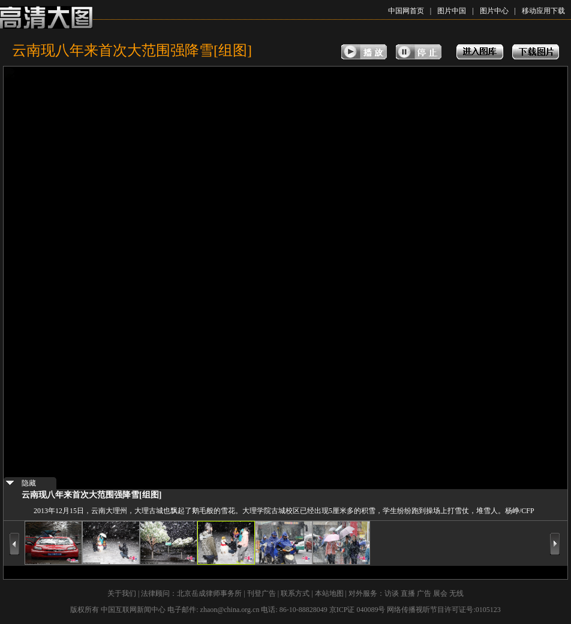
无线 (456, 593)
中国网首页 (406, 11)
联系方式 (295, 593)
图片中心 (494, 11)
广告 (424, 593)
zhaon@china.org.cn (230, 609)
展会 (440, 593)
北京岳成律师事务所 (209, 593)
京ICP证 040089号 (357, 609)
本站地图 (329, 593)
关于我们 (121, 593)
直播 (408, 593)
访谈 (391, 593)
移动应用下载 (543, 11)
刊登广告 (261, 593)
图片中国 (451, 11)
